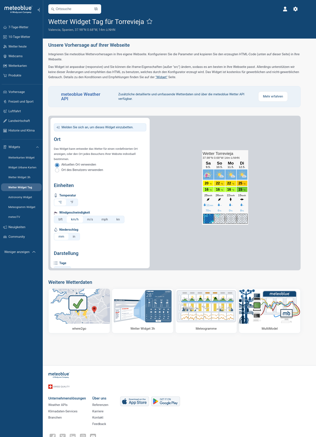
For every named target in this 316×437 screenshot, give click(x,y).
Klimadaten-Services (67, 409)
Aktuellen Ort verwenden (83, 164)
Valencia (59, 30)
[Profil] (290, 9)
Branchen (60, 416)
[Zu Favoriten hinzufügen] (154, 21)
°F (76, 202)
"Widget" (166, 77)
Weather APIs (62, 402)
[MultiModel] (274, 311)
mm (66, 236)
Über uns (104, 394)
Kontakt (102, 416)
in (79, 236)
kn (123, 219)
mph (109, 219)
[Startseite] (16, 9)
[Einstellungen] (300, 9)
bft (65, 219)
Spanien (72, 30)
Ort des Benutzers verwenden (87, 170)
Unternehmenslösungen (72, 394)
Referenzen (105, 402)
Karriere (102, 409)
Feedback (104, 423)
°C (65, 202)
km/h (80, 219)
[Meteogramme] (211, 311)
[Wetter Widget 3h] (147, 311)
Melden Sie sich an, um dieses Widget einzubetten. (102, 127)
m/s (95, 219)
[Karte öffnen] (101, 9)
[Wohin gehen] (84, 311)
